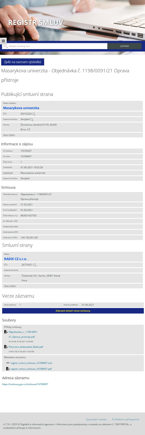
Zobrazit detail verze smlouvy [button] (73, 310)
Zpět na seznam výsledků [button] (22, 62)
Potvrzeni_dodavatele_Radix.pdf (26, 346)
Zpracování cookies (96, 419)
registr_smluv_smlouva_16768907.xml (31, 362)
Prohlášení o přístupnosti (125, 419)
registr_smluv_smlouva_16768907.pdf (31, 368)
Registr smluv (35, 22)
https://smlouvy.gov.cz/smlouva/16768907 (25, 384)
